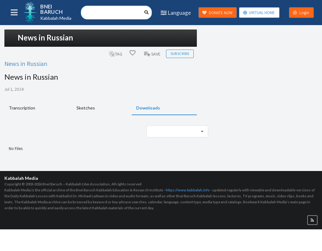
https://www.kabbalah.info (188, 190)
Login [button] (301, 12)
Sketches (85, 107)
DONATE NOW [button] (217, 12)
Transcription (22, 107)
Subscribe (179, 53)
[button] (312, 220)
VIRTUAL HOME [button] (259, 12)
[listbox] (177, 131)
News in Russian (25, 63)
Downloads (148, 107)
